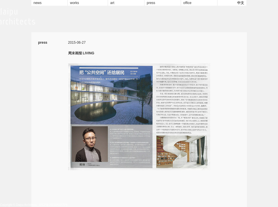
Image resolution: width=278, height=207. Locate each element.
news (38, 3)
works (74, 3)
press (151, 3)
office (187, 3)
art (112, 3)
